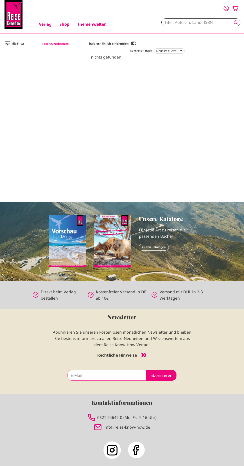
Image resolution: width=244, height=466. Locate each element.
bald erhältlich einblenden (109, 43)
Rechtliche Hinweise (122, 355)
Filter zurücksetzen (55, 44)
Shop (64, 24)
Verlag (45, 24)
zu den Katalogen (154, 247)
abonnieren (161, 375)
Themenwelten (92, 24)
